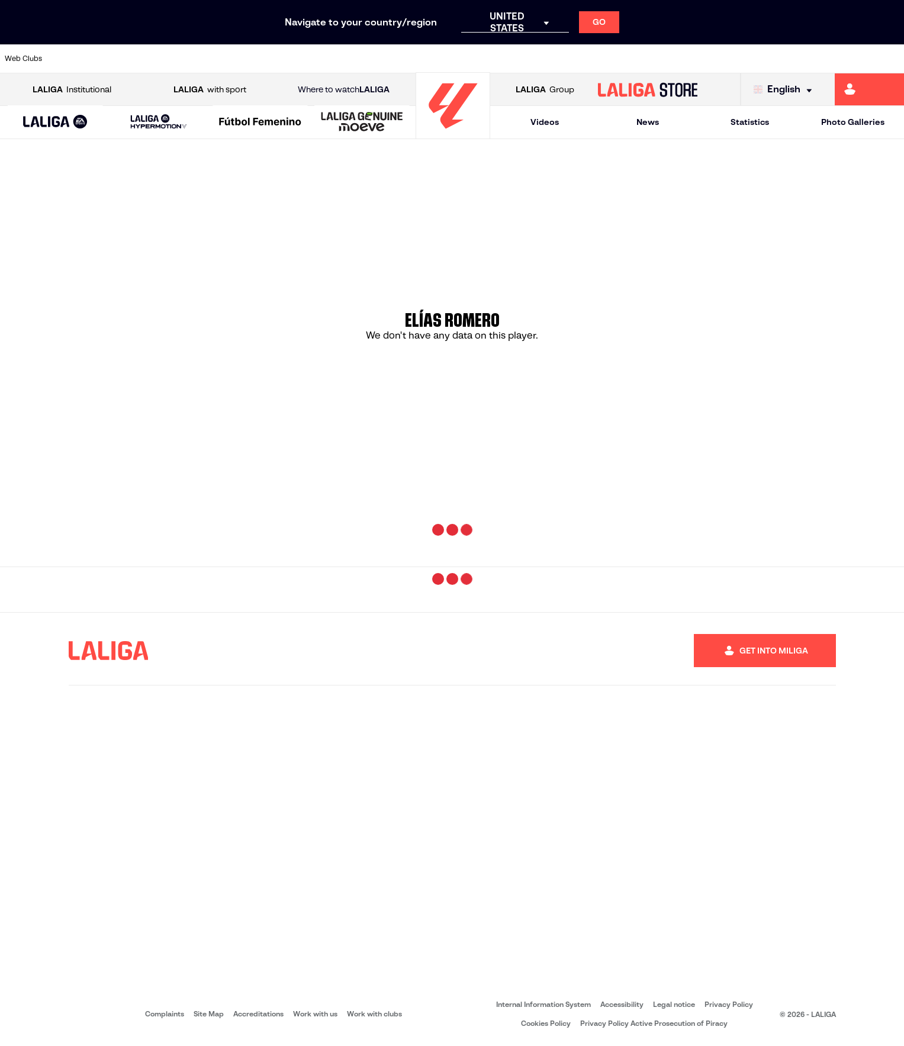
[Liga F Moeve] (261, 122)
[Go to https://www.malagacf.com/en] (462, 58)
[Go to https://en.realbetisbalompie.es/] (676, 58)
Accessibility (622, 1004)
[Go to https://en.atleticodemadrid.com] (119, 58)
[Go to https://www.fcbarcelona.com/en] (333, 58)
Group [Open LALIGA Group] (545, 90)
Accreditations (258, 1014)
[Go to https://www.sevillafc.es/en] (804, 58)
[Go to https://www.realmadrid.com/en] (719, 58)
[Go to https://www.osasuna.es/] (161, 58)
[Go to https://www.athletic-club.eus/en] (76, 58)
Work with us (315, 1014)
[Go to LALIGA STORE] (647, 89)
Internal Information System (543, 1004)
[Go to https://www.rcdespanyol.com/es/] (633, 58)
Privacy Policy (728, 1004)
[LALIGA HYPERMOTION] (159, 122)
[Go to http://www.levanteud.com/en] (419, 58)
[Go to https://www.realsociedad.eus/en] (762, 58)
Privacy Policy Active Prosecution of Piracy (654, 1023)
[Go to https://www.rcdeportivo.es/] (590, 58)
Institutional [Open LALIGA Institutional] (72, 90)
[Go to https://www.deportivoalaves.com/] (247, 58)
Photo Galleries (852, 122)
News (647, 122)
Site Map (209, 1014)
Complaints (164, 1014)
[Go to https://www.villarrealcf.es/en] (890, 58)
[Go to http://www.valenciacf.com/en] (847, 58)
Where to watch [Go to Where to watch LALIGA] (344, 90)
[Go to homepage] (453, 133)
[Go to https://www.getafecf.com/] (376, 58)
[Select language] (785, 89)
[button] (55, 122)
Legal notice (674, 1004)
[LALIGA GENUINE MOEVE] (362, 122)
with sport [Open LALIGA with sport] (209, 90)
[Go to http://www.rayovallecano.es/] (547, 58)
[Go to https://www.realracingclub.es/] (504, 58)
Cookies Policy (546, 1023)
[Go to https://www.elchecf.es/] (290, 58)
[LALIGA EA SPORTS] (55, 122)
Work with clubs (374, 1014)
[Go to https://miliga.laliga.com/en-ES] (869, 89)
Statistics (750, 122)
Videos (544, 122)
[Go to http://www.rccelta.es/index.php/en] (205, 58)
